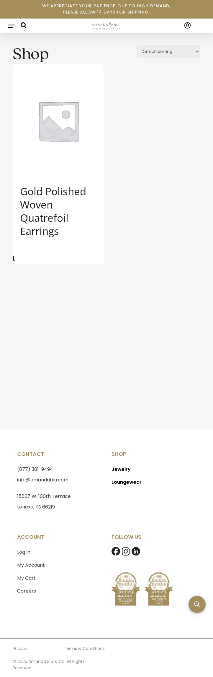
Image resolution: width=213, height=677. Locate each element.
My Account (31, 565)
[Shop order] (168, 51)
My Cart (26, 578)
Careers (26, 591)
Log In (23, 552)
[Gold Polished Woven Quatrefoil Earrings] (58, 120)
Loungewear (127, 482)
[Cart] (198, 25)
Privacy (20, 648)
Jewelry (121, 469)
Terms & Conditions (84, 648)
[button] (11, 26)
